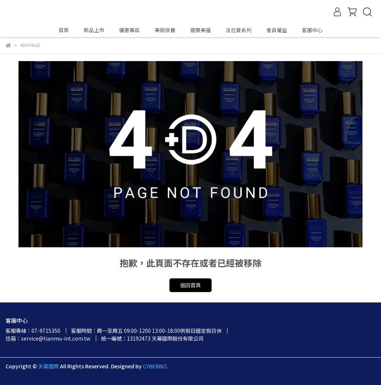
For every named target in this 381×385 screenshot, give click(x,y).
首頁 (63, 30)
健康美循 (200, 30)
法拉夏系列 (239, 30)
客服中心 (312, 30)
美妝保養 (165, 30)
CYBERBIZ (155, 366)
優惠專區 (129, 30)
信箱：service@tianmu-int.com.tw (48, 338)
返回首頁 (190, 285)
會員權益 (276, 30)
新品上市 (94, 30)
